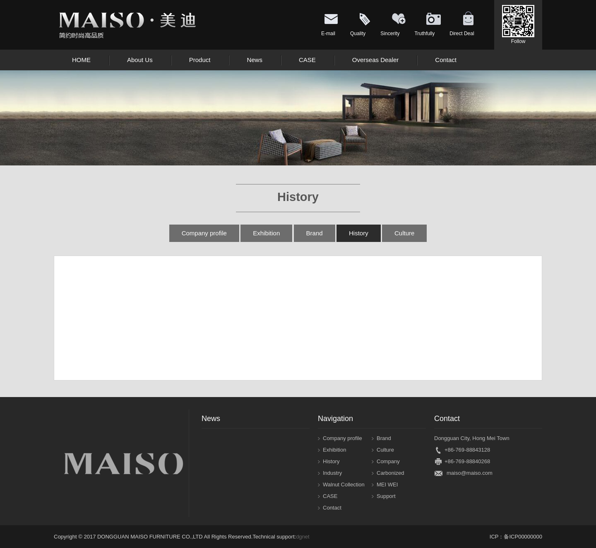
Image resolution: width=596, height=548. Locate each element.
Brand (314, 233)
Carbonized (390, 473)
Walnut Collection (344, 484)
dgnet (303, 537)
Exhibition (266, 233)
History (358, 233)
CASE (330, 496)
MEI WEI (387, 484)
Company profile (204, 233)
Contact (332, 508)
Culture (404, 233)
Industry (332, 473)
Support (386, 496)
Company (388, 461)
